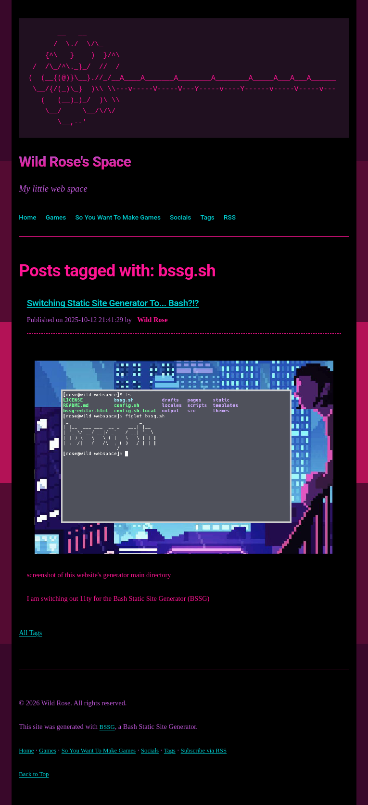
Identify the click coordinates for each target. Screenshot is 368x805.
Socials (197, 216)
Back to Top (35, 776)
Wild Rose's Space (92, 160)
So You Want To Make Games (128, 216)
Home (28, 216)
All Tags (32, 635)
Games (59, 216)
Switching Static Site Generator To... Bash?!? (131, 304)
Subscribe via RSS (223, 752)
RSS (249, 216)
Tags (226, 216)
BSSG (108, 729)
